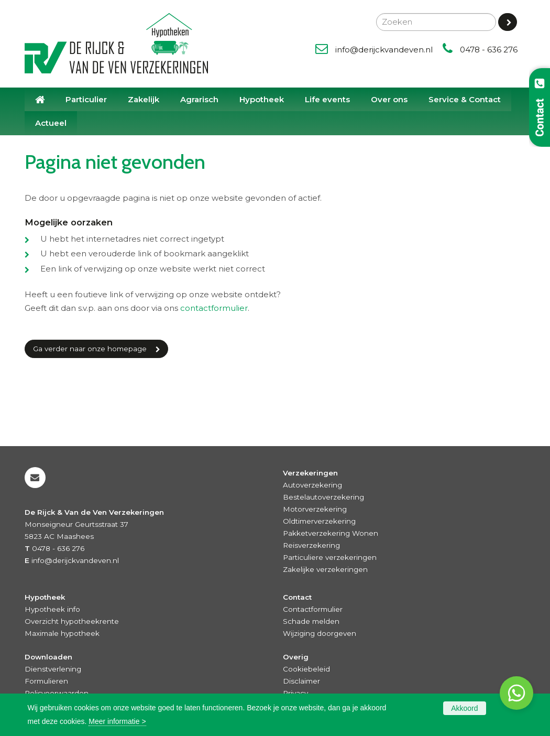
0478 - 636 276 (489, 50)
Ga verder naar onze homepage (90, 348)
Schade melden (311, 621)
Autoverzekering (312, 485)
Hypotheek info (52, 609)
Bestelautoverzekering (323, 497)
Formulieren (46, 681)
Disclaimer (301, 681)
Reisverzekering (311, 545)
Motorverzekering (315, 509)
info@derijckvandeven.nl (384, 50)
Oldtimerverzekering (319, 521)
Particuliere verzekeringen (330, 557)
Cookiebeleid (306, 669)
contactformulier (214, 308)
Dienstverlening (53, 669)
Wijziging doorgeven (319, 633)
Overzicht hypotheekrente (72, 621)
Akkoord (464, 708)
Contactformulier (313, 609)
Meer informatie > (117, 721)
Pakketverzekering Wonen (330, 533)
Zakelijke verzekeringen (325, 569)
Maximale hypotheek (62, 633)
